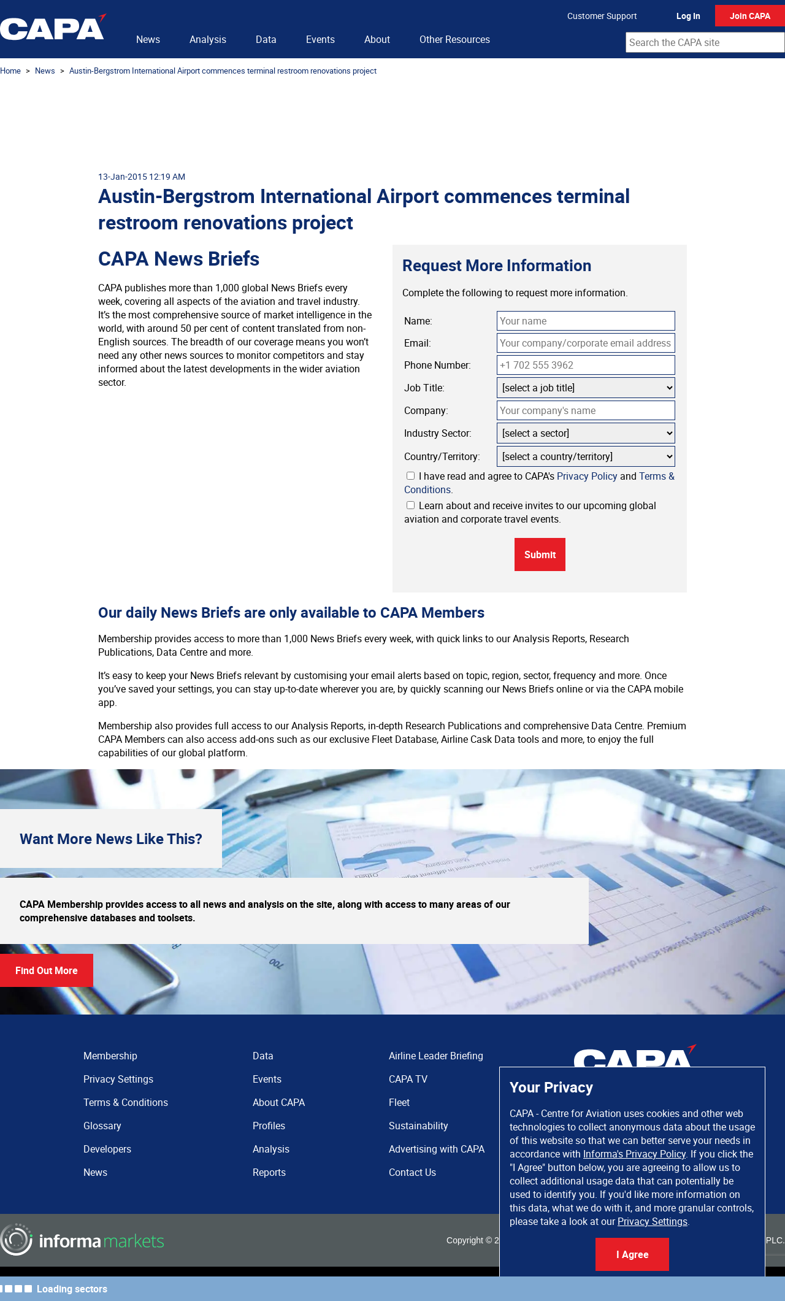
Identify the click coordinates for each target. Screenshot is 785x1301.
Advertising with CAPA (436, 1149)
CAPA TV (408, 1079)
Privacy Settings (652, 1221)
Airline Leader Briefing (436, 1055)
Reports (269, 1172)
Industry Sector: (438, 433)
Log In (688, 15)
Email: (417, 343)
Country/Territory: (442, 456)
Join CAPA (750, 15)
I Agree (632, 1254)
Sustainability (418, 1125)
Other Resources (454, 39)
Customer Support (602, 15)
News (148, 39)
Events (320, 39)
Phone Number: (437, 365)
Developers (107, 1149)
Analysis (208, 39)
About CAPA (279, 1102)
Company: (426, 410)
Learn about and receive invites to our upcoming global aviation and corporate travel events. (530, 512)
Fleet (399, 1102)
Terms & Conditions (125, 1102)
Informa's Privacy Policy (634, 1154)
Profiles (269, 1125)
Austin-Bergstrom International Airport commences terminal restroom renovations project (223, 70)
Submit (540, 554)
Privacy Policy (587, 476)
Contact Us (412, 1172)
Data (266, 39)
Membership (110, 1055)
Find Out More (46, 970)
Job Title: (424, 387)
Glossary (102, 1125)
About (377, 39)
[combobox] (705, 42)
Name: (418, 321)
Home (10, 70)
